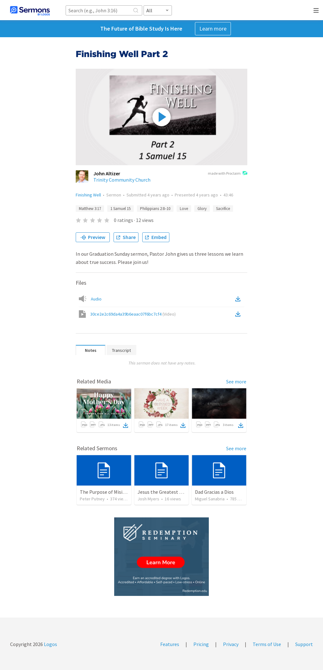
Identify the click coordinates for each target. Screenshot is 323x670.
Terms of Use (267, 644)
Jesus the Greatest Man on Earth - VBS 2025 (184, 492)
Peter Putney (92, 499)
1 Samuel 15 (120, 208)
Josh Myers (148, 499)
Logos (50, 644)
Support (304, 644)
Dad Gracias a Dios (214, 492)
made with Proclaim (227, 174)
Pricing (201, 644)
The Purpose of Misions (105, 492)
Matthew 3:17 (90, 208)
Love (184, 208)
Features (169, 644)
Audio (96, 299)
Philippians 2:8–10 (155, 208)
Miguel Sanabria (210, 499)
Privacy (230, 644)
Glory (202, 208)
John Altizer (106, 173)
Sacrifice (223, 208)
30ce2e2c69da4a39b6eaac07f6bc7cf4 (133, 314)
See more (236, 381)
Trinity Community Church (121, 180)
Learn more (212, 28)
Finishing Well (88, 195)
